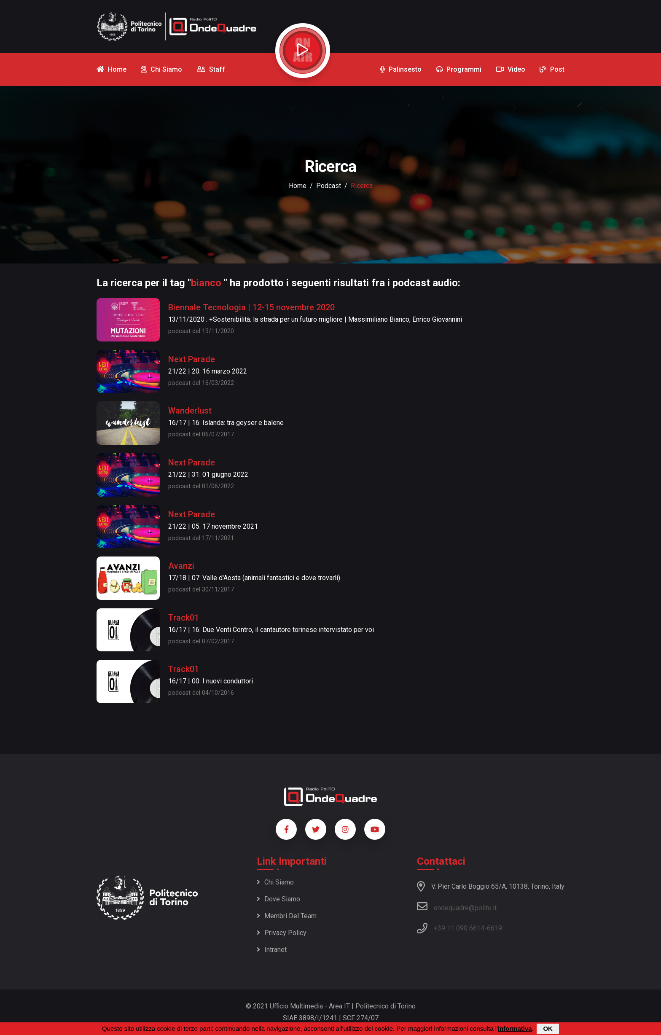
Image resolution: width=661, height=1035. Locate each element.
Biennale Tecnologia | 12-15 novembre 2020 (251, 307)
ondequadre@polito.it (457, 906)
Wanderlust (190, 411)
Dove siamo (278, 899)
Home (297, 186)
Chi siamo (275, 882)
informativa (515, 1028)
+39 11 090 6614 (459, 928)
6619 (494, 928)
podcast (328, 186)
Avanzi (181, 566)
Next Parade (191, 359)
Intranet (272, 950)
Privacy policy (281, 933)
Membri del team (287, 916)
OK (548, 1028)
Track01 (183, 618)
